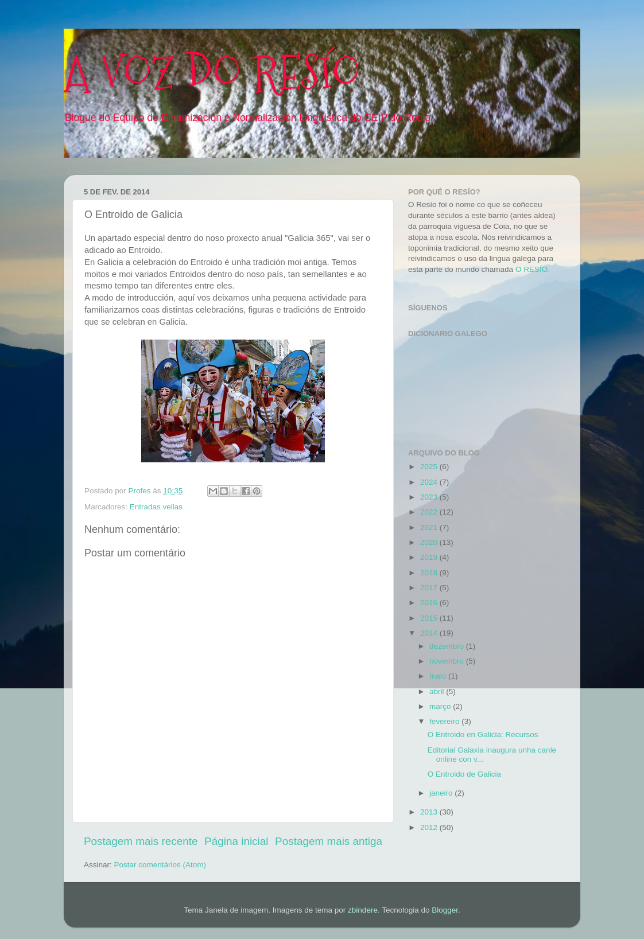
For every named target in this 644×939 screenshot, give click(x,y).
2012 (430, 827)
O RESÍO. (532, 269)
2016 (430, 602)
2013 (430, 812)
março (441, 706)
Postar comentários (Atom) (160, 864)
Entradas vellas (156, 506)
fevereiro (445, 721)
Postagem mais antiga (328, 841)
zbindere (363, 910)
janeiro (442, 793)
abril (437, 691)
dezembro (447, 646)
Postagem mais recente (140, 841)
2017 (430, 587)
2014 (430, 633)
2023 (430, 497)
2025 (430, 466)
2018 (430, 572)
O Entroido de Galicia (464, 774)
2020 (430, 542)
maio (438, 676)
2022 (430, 512)
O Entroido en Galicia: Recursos (483, 734)
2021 (430, 527)
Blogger (445, 910)
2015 (430, 618)
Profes (141, 490)
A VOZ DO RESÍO (212, 73)
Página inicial (236, 841)
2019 (430, 557)
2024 (430, 482)
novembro (447, 661)
